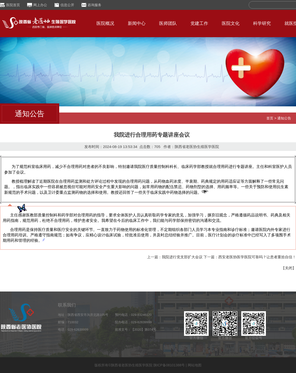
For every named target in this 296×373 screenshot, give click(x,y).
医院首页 (13, 5)
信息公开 (67, 5)
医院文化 (231, 23)
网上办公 (40, 5)
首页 (269, 118)
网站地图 (195, 365)
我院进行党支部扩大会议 (182, 257)
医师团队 (168, 23)
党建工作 (199, 23)
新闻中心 (137, 23)
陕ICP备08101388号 (169, 365)
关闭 (288, 268)
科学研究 (262, 23)
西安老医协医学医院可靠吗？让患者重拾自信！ (257, 257)
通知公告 (284, 118)
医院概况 (105, 23)
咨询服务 (94, 5)
